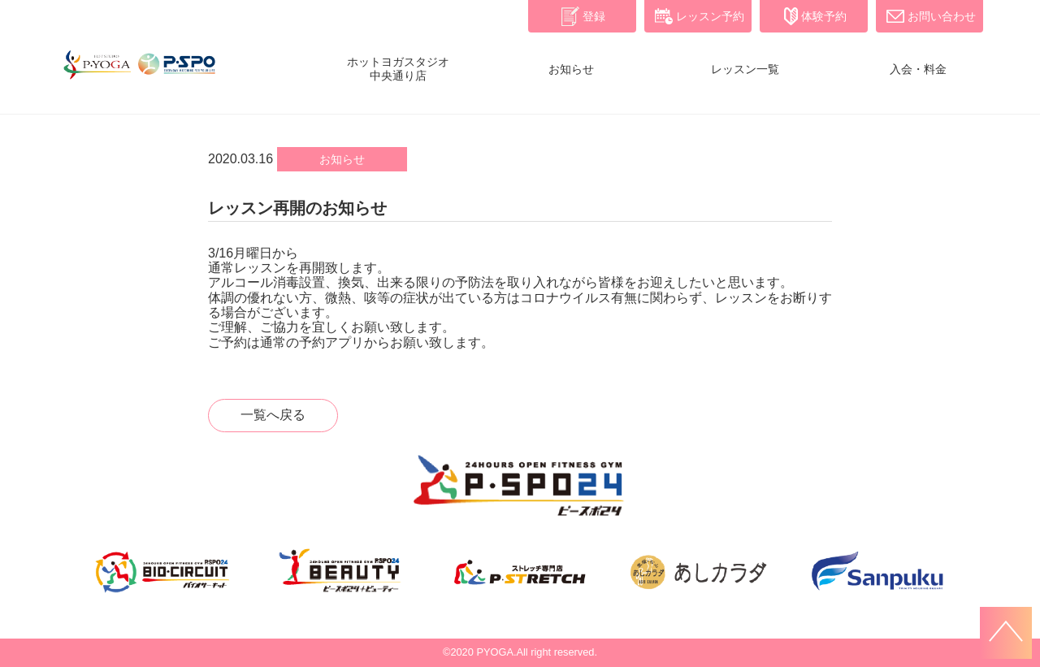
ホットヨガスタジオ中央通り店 (398, 68)
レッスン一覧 (745, 69)
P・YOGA (138, 73)
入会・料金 (918, 69)
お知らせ (571, 69)
